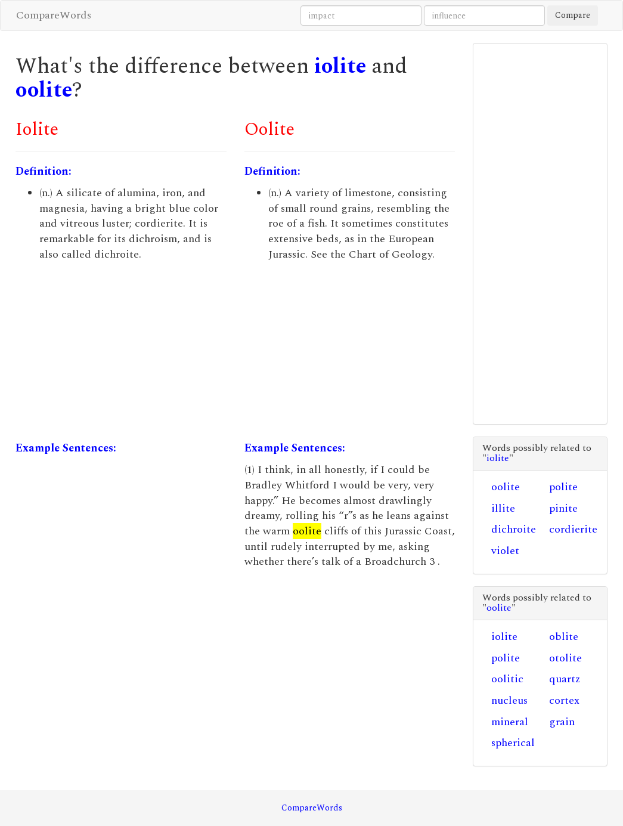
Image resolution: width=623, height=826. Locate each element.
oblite (563, 637)
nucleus (509, 700)
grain (562, 722)
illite (503, 508)
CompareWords (53, 15)
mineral (509, 722)
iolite (340, 66)
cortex (564, 700)
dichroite (513, 529)
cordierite (573, 529)
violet (505, 551)
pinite (563, 508)
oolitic (507, 679)
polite (563, 487)
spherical (513, 743)
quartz (564, 679)
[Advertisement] (121, 351)
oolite (44, 90)
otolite (565, 658)
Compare (572, 15)
